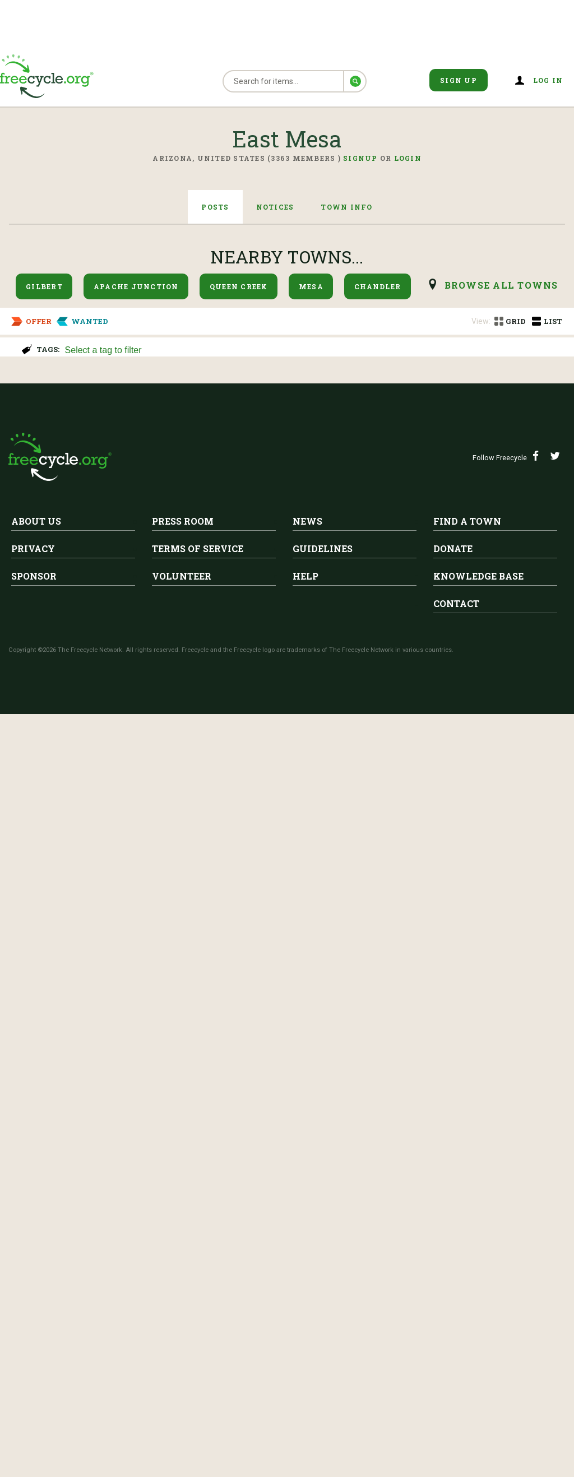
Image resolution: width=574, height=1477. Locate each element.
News (307, 1284)
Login (408, 158)
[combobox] (314, 348)
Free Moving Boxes (138, 692)
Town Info (346, 206)
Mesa (311, 286)
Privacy (33, 1311)
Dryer (22, 881)
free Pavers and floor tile (76, 1071)
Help (305, 1339)
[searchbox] (313, 351)
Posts (215, 206)
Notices (275, 206)
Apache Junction (136, 286)
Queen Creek (239, 286)
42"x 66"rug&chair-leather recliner (180, 976)
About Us (36, 1284)
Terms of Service (197, 1311)
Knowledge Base (478, 1339)
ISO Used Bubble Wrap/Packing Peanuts (120, 503)
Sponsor (34, 1339)
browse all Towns (501, 285)
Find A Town (467, 1284)
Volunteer (181, 1339)
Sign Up (458, 80)
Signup (360, 158)
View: (480, 321)
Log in (548, 80)
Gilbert (44, 286)
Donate (453, 1311)
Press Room (183, 1284)
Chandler (377, 286)
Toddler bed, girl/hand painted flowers (193, 787)
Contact (456, 1366)
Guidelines (323, 1311)
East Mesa (44, 390)
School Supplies (51, 408)
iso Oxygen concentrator (76, 597)
